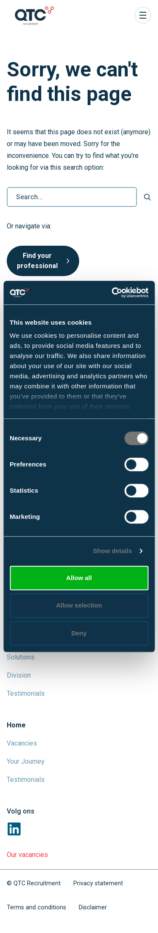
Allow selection (79, 605)
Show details (112, 550)
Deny (79, 633)
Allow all (79, 577)
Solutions (21, 657)
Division (19, 675)
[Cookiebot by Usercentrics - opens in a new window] (112, 292)
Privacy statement (98, 883)
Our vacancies (27, 855)
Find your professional (43, 261)
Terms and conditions (36, 907)
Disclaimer (93, 907)
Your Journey (26, 761)
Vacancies (22, 743)
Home (16, 725)
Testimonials (26, 693)
